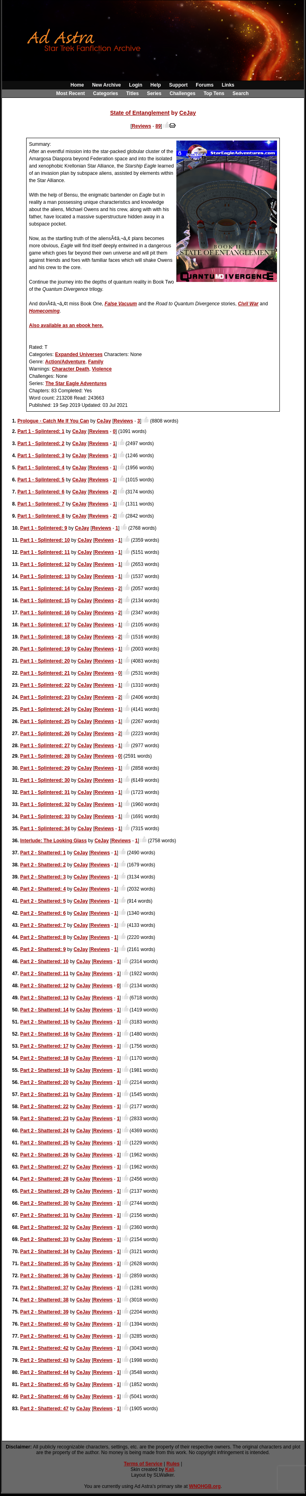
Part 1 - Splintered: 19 (45, 649)
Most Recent (70, 93)
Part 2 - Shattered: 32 (44, 1227)
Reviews (141, 126)
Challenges (182, 93)
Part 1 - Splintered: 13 (45, 576)
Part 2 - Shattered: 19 (44, 1070)
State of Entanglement (140, 113)
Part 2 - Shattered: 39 (44, 1312)
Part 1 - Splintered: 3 (40, 455)
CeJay (187, 113)
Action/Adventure (65, 362)
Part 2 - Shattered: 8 (43, 937)
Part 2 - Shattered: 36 (44, 1275)
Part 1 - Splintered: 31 (45, 792)
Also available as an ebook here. (66, 325)
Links (228, 85)
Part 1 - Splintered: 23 (45, 697)
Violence (102, 369)
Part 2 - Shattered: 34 (44, 1251)
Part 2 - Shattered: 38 (44, 1300)
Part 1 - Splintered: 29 (45, 768)
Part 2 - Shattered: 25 (44, 1143)
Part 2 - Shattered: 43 (44, 1360)
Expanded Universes (79, 354)
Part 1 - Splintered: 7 (40, 504)
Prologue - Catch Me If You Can (53, 421)
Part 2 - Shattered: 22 (44, 1106)
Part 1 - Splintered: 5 (40, 480)
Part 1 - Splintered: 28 (45, 756)
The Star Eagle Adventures (76, 383)
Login (136, 85)
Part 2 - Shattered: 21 (44, 1094)
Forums (204, 85)
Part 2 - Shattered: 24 (44, 1130)
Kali (169, 1469)
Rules (173, 1464)
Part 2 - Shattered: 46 (44, 1396)
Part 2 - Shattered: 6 (43, 913)
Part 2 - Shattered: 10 (44, 961)
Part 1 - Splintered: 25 (45, 721)
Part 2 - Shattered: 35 (44, 1263)
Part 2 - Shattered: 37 (44, 1288)
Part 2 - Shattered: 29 (44, 1191)
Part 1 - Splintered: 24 (45, 709)
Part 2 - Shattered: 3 (43, 877)
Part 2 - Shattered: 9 (43, 949)
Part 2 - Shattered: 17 (44, 1046)
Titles (132, 93)
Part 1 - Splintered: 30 (45, 780)
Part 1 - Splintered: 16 (45, 612)
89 (158, 126)
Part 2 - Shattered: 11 (44, 973)
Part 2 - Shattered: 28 (44, 1179)
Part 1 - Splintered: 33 (45, 816)
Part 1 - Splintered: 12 (45, 564)
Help (156, 85)
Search (241, 93)
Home (77, 85)
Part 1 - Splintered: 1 (40, 431)
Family (95, 362)
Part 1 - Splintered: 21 (45, 673)
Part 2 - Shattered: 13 (44, 998)
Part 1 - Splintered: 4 (40, 467)
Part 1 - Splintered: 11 (45, 552)
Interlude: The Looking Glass (53, 840)
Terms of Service (143, 1464)
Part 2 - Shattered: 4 (43, 889)
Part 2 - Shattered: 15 (44, 1022)
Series (154, 93)
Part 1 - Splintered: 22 (45, 685)
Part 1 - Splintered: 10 (45, 540)
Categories (105, 93)
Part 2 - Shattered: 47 (44, 1408)
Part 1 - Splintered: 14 (45, 588)
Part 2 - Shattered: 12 (44, 985)
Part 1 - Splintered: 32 (45, 804)
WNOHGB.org (205, 1486)
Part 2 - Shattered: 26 (44, 1155)
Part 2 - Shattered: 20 (44, 1082)
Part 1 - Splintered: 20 (45, 661)
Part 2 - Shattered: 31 (44, 1215)
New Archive (106, 85)
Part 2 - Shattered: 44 (44, 1372)
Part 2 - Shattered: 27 (44, 1167)
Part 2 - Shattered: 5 (43, 901)
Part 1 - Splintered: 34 (45, 828)
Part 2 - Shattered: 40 (44, 1324)
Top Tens (214, 93)
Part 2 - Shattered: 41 (44, 1336)
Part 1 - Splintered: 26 (45, 733)
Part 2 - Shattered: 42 (44, 1348)
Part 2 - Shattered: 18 (44, 1058)
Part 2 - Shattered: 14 (44, 1010)
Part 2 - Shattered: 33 (44, 1239)
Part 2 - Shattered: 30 (44, 1203)
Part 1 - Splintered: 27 (45, 745)
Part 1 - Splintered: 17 (45, 625)
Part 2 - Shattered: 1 (43, 853)
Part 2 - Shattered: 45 (44, 1384)
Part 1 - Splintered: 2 (40, 443)
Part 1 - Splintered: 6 (40, 492)
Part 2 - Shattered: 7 (43, 925)
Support (178, 85)
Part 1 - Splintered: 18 (45, 637)
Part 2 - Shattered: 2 (43, 865)
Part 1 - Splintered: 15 (45, 600)
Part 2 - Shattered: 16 (44, 1034)
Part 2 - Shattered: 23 (44, 1118)
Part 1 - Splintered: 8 (40, 516)
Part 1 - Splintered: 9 (43, 528)
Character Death (70, 369)
